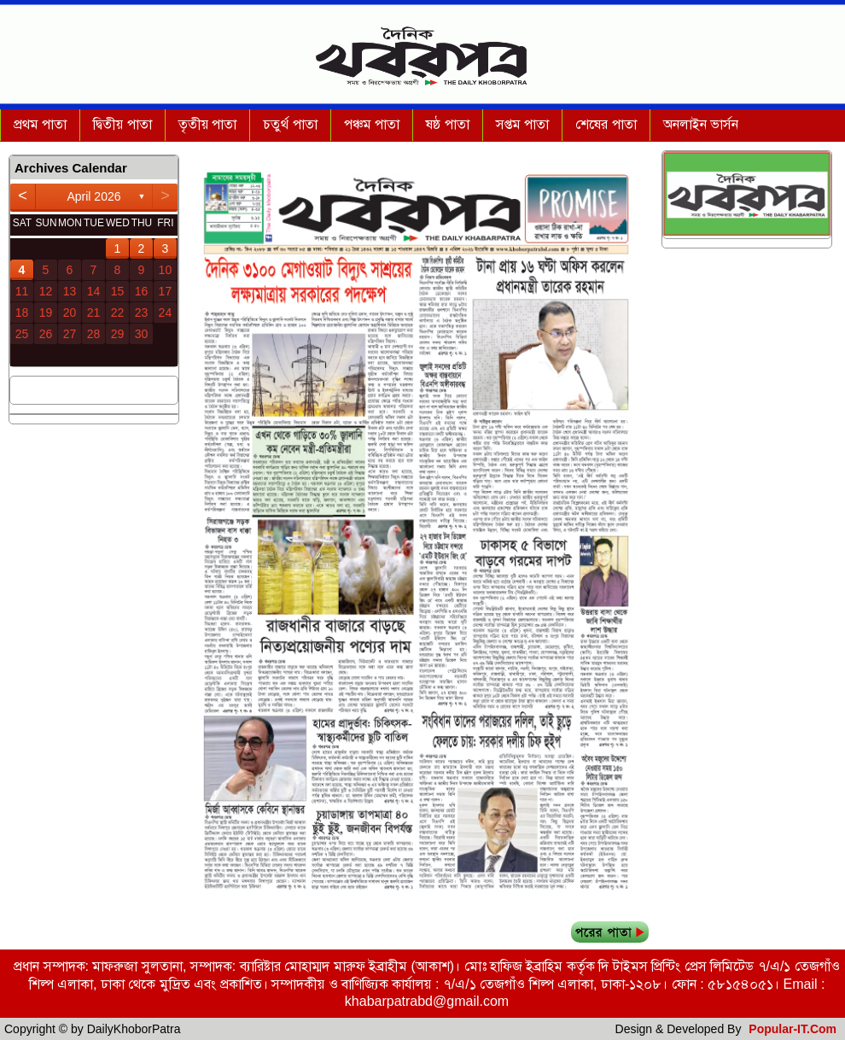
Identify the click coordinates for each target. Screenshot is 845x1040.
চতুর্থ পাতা (290, 124)
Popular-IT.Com (792, 1029)
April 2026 (93, 196)
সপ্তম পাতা (522, 124)
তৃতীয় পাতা (207, 124)
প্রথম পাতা (40, 124)
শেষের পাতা (605, 124)
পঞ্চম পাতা (371, 124)
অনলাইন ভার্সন (700, 124)
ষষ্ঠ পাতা (447, 124)
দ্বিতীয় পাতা (122, 124)
